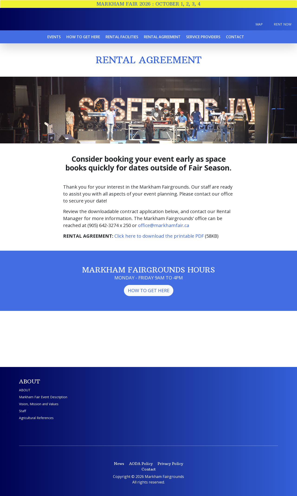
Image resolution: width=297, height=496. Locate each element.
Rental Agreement (162, 36)
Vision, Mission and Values (38, 404)
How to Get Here (148, 290)
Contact (235, 36)
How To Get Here (83, 36)
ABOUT (24, 390)
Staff (22, 411)
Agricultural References (36, 418)
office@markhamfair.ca (163, 225)
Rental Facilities (122, 36)
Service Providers (203, 36)
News (119, 463)
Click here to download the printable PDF (159, 236)
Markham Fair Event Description (43, 397)
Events (54, 36)
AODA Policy (141, 463)
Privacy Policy (170, 463)
